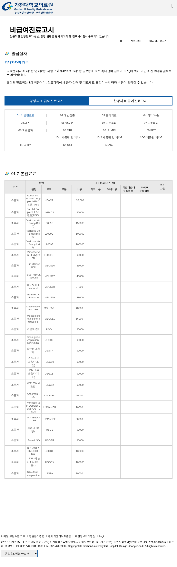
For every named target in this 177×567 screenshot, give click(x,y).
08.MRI (67, 130)
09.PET (151, 130)
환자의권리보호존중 (59, 536)
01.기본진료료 (25, 115)
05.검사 (25, 122)
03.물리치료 (109, 115)
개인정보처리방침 (85, 536)
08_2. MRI (109, 130)
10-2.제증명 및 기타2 (109, 137)
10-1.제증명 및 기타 (67, 137)
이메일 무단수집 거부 (13, 536)
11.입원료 (26, 144)
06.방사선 (68, 122)
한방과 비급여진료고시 (130, 101)
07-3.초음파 (25, 130)
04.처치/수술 (151, 115)
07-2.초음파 (151, 122)
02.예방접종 (67, 115)
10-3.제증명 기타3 (151, 137)
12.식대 (67, 144)
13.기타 (109, 144)
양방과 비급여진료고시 (47, 101)
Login (102, 536)
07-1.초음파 (109, 122)
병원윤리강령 (36, 536)
